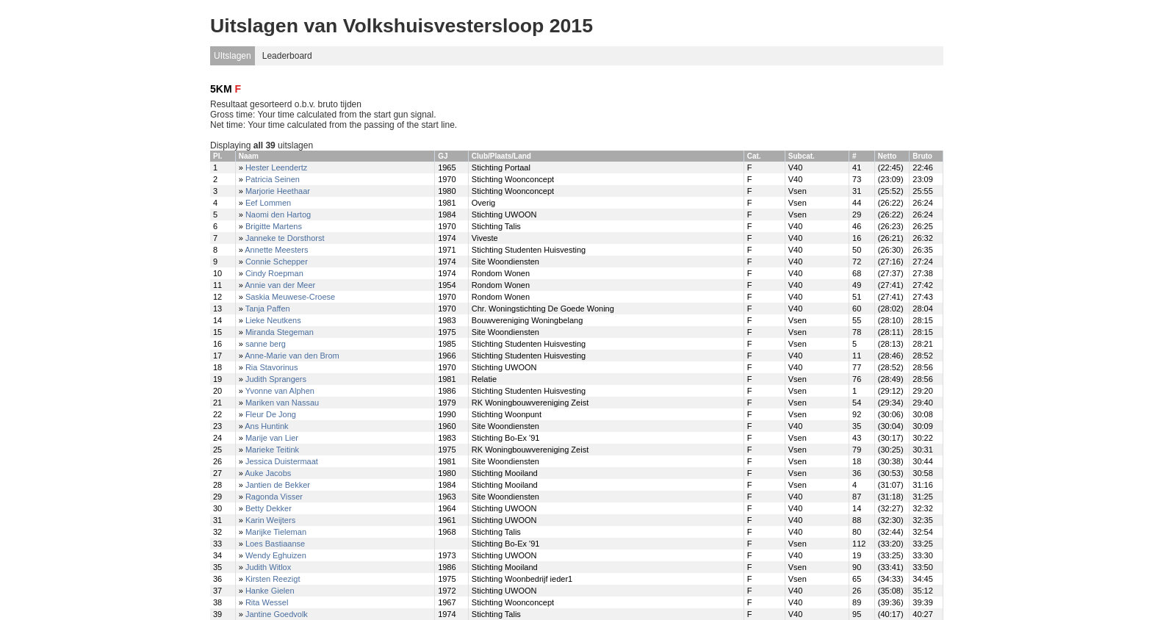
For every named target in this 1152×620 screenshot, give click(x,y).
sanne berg (265, 343)
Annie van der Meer (280, 285)
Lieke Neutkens (273, 320)
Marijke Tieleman (275, 531)
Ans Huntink (266, 426)
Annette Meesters (276, 249)
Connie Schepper (276, 261)
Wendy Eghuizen (275, 555)
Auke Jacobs (268, 473)
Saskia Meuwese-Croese (290, 296)
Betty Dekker (268, 508)
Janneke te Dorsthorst (285, 238)
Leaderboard (287, 56)
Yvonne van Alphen (279, 390)
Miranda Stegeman (279, 332)
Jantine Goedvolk (276, 614)
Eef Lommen (268, 202)
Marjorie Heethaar (277, 191)
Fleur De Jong (270, 414)
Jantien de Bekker (277, 484)
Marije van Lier (271, 437)
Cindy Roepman (274, 273)
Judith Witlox (268, 567)
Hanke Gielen (270, 590)
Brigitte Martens (273, 226)
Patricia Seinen (272, 179)
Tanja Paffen (267, 308)
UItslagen (232, 56)
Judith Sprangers (275, 379)
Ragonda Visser (274, 496)
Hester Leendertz (276, 167)
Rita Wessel (266, 602)
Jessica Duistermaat (281, 461)
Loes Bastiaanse (275, 543)
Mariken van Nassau (282, 402)
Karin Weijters (270, 520)
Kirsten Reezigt (272, 578)
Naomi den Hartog (278, 214)
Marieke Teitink (272, 449)
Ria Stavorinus (271, 367)
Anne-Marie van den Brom (292, 355)
